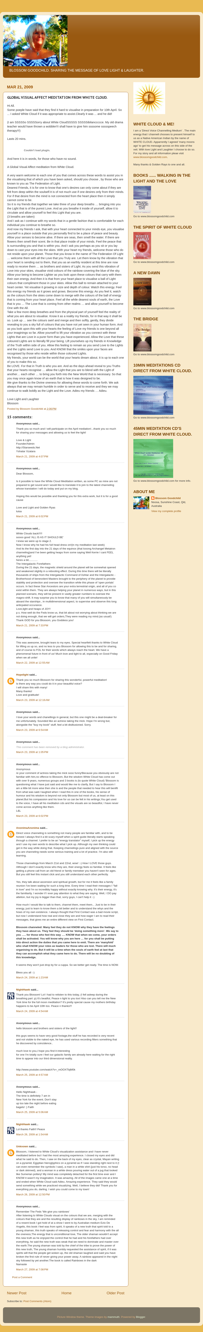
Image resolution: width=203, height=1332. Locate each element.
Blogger (140, 1316)
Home (66, 1293)
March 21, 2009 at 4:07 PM (32, 456)
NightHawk (23, 989)
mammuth (114, 1316)
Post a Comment (22, 1277)
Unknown (22, 1146)
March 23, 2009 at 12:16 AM (33, 700)
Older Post (115, 1293)
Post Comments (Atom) (37, 1301)
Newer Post (16, 1293)
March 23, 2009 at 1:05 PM (32, 752)
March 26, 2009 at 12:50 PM (33, 1194)
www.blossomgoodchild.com (150, 157)
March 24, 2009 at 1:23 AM (32, 977)
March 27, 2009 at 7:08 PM (32, 1269)
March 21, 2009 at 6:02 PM (32, 516)
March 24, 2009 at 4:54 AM (32, 1011)
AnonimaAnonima (27, 827)
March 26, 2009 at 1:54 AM (32, 1134)
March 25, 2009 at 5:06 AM (32, 1112)
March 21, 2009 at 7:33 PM (32, 625)
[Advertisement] (151, 534)
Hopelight (22, 674)
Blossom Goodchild (168, 498)
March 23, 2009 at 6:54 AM (32, 729)
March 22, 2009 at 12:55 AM (33, 662)
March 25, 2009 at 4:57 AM (32, 1074)
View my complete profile (166, 511)
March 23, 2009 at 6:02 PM (32, 815)
